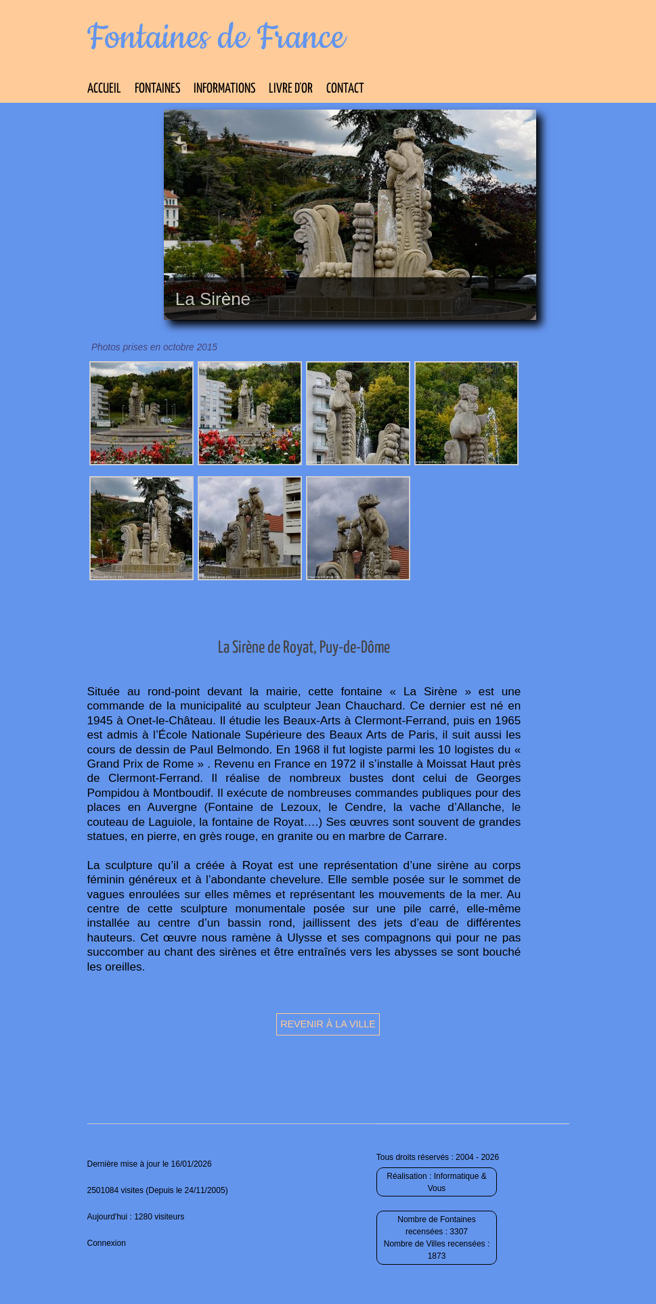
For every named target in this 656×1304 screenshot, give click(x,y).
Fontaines (157, 89)
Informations (224, 89)
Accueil (104, 89)
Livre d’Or (291, 89)
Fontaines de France (216, 38)
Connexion (106, 1243)
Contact (345, 89)
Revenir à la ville (328, 1024)
